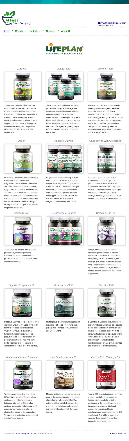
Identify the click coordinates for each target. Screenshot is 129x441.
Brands (19, 31)
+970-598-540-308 (105, 26)
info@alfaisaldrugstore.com (112, 23)
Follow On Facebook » (118, 434)
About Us (66, 31)
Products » (34, 31)
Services (50, 31)
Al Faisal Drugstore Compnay (26, 434)
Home (6, 31)
